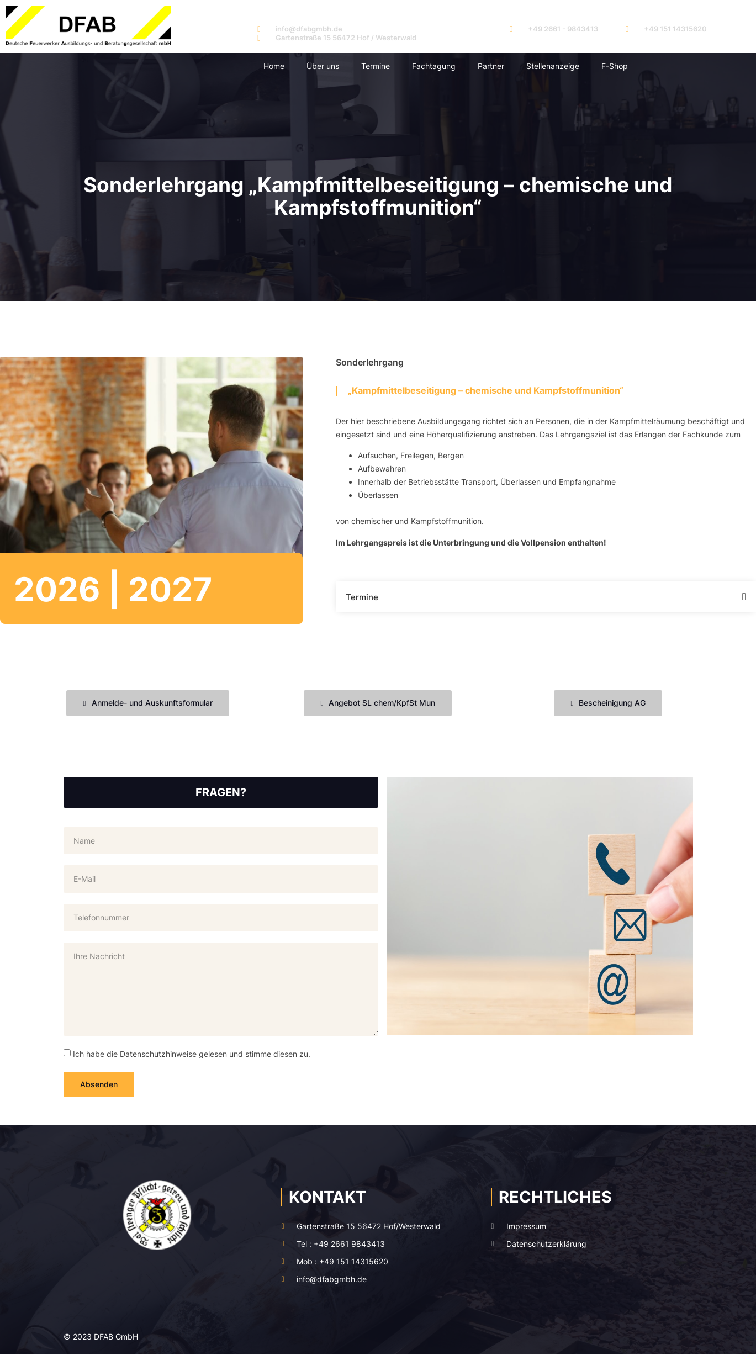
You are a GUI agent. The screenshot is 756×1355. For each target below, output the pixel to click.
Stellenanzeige (552, 66)
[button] (546, 596)
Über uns (322, 66)
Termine (375, 66)
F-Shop (614, 66)
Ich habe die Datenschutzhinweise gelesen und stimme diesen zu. (191, 1053)
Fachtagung (434, 66)
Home (273, 66)
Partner (491, 66)
